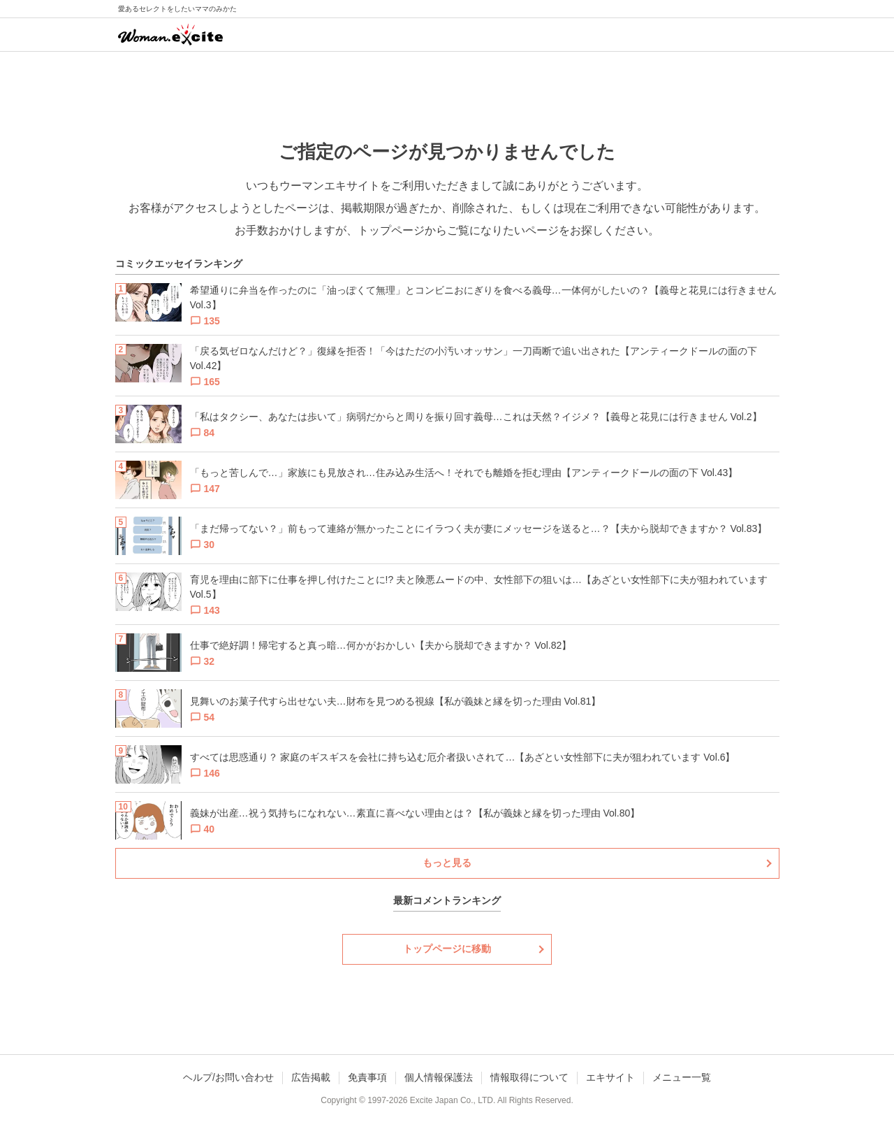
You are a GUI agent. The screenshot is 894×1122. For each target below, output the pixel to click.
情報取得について (529, 1077)
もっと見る (447, 862)
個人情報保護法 (438, 1077)
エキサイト (610, 1077)
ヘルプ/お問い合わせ (228, 1077)
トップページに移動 (447, 948)
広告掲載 (310, 1077)
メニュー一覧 (681, 1077)
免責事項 (367, 1077)
